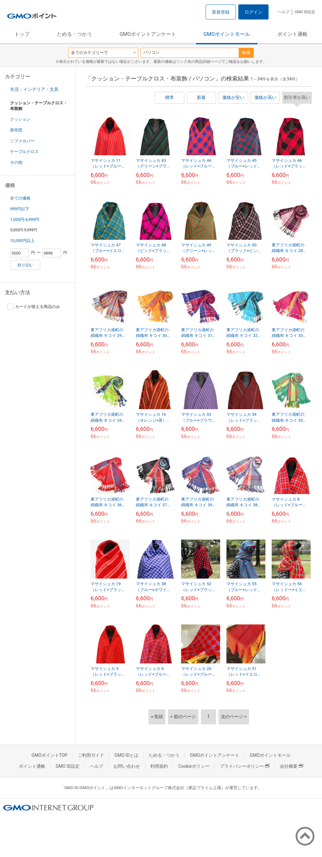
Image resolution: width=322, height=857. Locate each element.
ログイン (253, 11)
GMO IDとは (126, 755)
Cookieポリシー (193, 766)
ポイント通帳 (292, 34)
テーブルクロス (24, 151)
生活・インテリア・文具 (34, 89)
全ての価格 (20, 198)
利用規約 (159, 766)
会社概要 (291, 766)
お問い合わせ (127, 766)
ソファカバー (22, 141)
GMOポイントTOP (49, 755)
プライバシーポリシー (244, 766)
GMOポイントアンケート (147, 34)
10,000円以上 (22, 240)
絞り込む (25, 265)
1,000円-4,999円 (24, 219)
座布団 (16, 130)
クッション (20, 119)
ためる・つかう (74, 34)
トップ (22, 34)
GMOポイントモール (226, 34)
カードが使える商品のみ (34, 307)
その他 (16, 162)
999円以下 (19, 208)
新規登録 (221, 11)
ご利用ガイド (91, 755)
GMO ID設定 (305, 12)
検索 (246, 52)
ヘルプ (283, 12)
